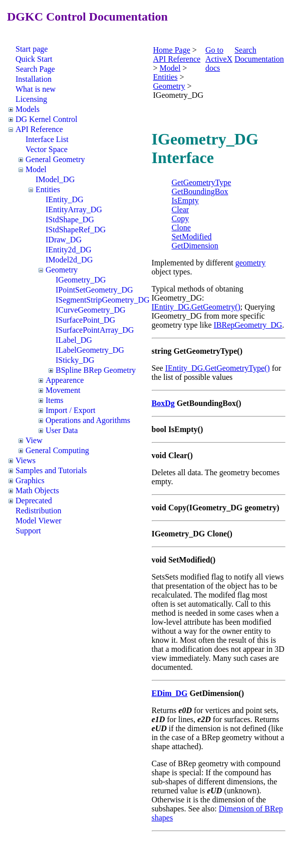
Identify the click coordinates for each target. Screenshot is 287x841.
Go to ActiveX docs (218, 59)
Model (36, 169)
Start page (32, 49)
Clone (181, 227)
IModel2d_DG (69, 259)
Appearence (65, 380)
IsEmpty (185, 200)
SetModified (192, 236)
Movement (63, 390)
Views (26, 460)
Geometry (62, 269)
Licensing (31, 99)
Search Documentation (259, 54)
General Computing (57, 450)
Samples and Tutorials (51, 470)
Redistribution (39, 510)
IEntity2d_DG (69, 249)
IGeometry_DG (81, 279)
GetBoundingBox (200, 191)
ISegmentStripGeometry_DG (103, 300)
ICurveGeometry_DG (91, 310)
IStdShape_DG (70, 219)
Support (28, 530)
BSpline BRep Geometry (96, 370)
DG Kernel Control (47, 119)
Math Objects (37, 490)
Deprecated (34, 500)
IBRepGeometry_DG (248, 325)
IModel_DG (55, 179)
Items (55, 400)
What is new (36, 89)
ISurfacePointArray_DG (95, 330)
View (34, 440)
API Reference (39, 129)
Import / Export (71, 410)
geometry (250, 262)
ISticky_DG (75, 360)
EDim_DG (170, 693)
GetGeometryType (201, 182)
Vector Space (47, 149)
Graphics (30, 480)
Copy (180, 218)
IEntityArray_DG (74, 209)
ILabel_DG (74, 340)
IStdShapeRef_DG (76, 229)
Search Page (35, 69)
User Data (62, 430)
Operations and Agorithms (88, 420)
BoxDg (163, 403)
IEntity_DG (65, 199)
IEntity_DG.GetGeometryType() (217, 368)
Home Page (171, 50)
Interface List (47, 139)
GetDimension (195, 245)
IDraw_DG (64, 239)
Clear (180, 209)
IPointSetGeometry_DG (94, 290)
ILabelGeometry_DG (90, 350)
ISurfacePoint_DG (85, 320)
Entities (48, 189)
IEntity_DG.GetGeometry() (196, 307)
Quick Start (34, 59)
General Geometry (55, 159)
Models (28, 109)
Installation (34, 79)
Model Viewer (39, 520)
